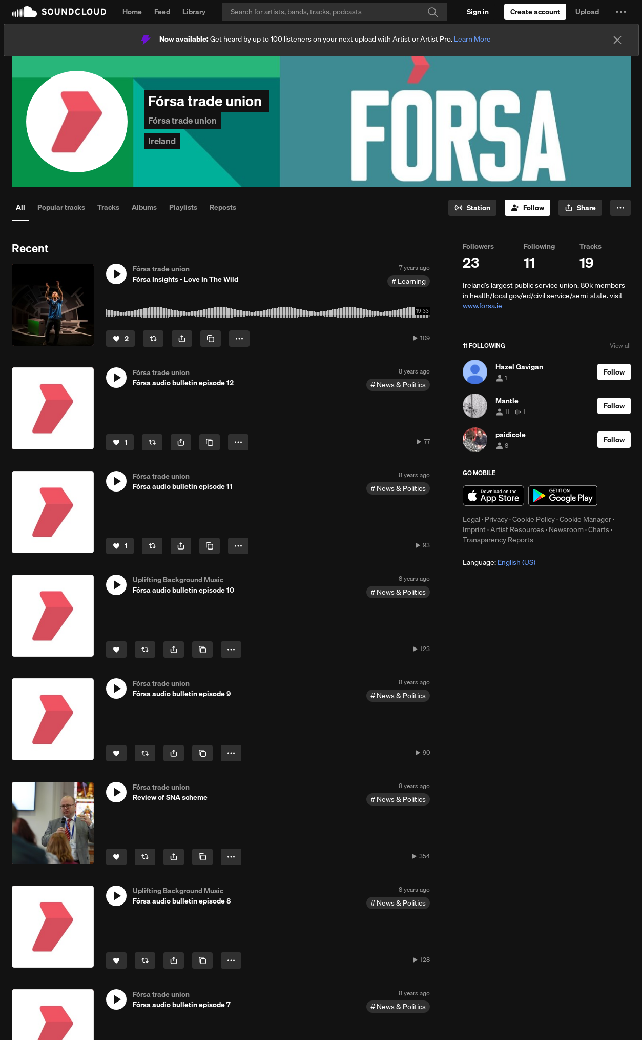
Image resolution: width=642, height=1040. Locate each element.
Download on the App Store (493, 495)
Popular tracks (61, 207)
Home (132, 11)
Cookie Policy (533, 519)
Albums (144, 207)
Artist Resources (517, 529)
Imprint (474, 529)
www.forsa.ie (482, 305)
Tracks (108, 207)
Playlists (183, 207)
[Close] (617, 40)
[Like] (120, 338)
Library (193, 11)
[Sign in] (478, 12)
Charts (598, 529)
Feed (162, 11)
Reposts (223, 207)
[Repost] (153, 338)
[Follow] (527, 208)
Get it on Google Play (562, 495)
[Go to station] (472, 208)
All (20, 207)
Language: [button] (499, 562)
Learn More (472, 39)
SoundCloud (59, 11)
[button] (621, 12)
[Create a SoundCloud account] (535, 12)
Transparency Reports (498, 539)
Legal (471, 519)
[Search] (334, 12)
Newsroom (566, 529)
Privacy (496, 519)
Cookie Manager (585, 519)
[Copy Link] (210, 338)
